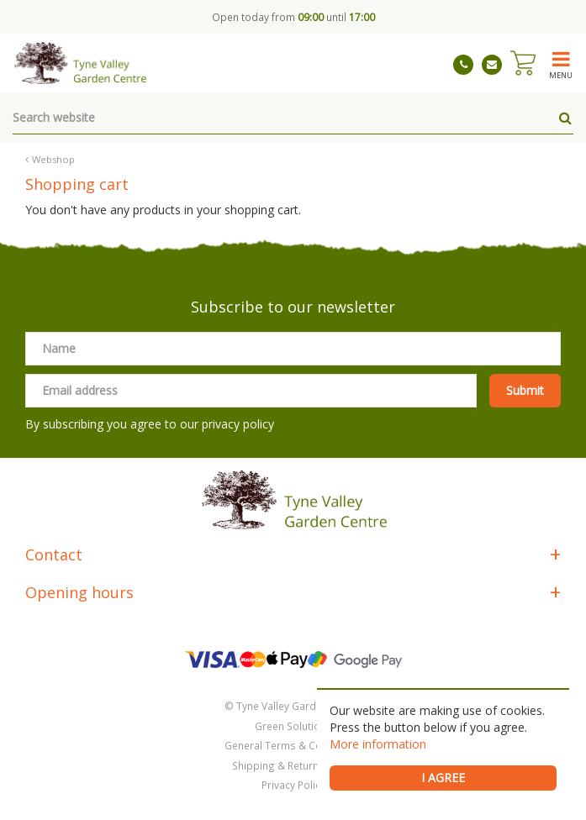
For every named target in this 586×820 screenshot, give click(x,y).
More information (378, 744)
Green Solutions (293, 726)
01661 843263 (463, 65)
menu (561, 75)
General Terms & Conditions (293, 745)
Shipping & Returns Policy (293, 765)
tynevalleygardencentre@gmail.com (492, 65)
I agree (443, 778)
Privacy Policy (293, 784)
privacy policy (238, 424)
